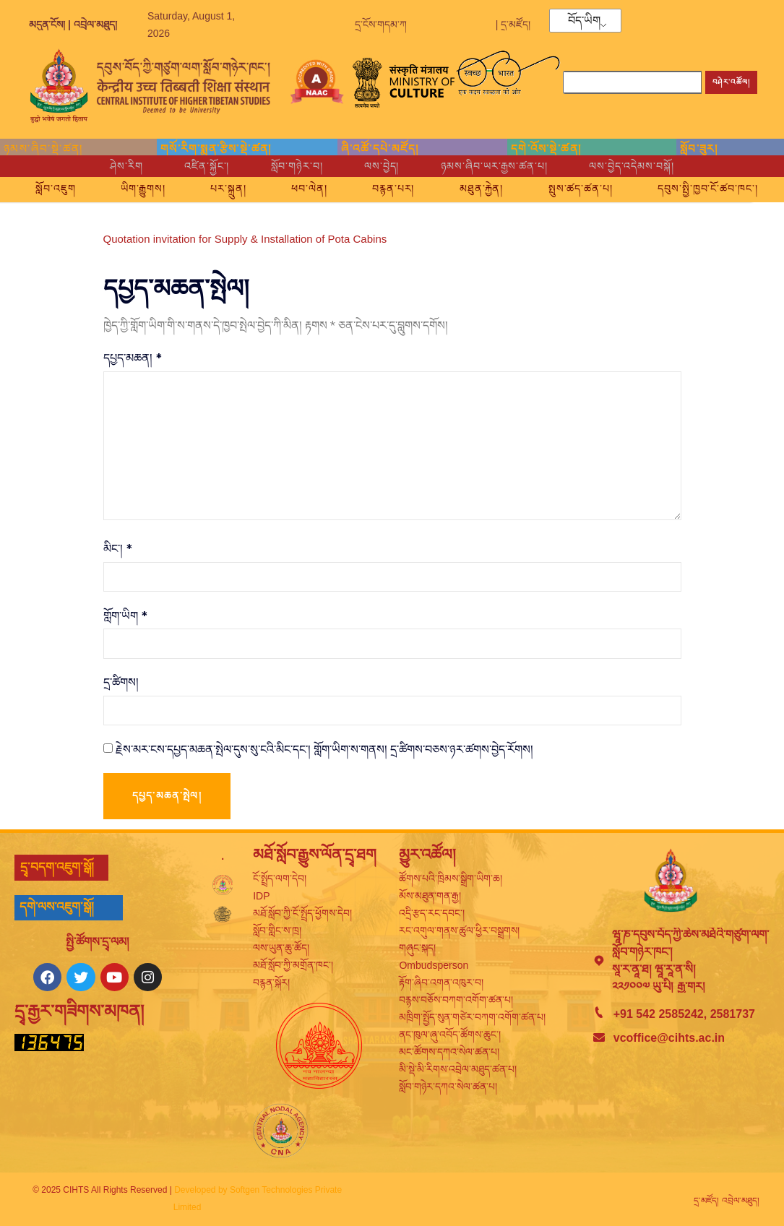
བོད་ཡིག (584, 21)
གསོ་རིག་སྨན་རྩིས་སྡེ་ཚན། (216, 148)
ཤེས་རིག (104, 166)
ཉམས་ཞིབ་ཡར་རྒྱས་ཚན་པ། (504, 166)
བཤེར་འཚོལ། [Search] (731, 82)
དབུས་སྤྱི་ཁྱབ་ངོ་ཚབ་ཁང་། (398, 203)
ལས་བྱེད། (381, 166)
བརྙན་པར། (476, 186)
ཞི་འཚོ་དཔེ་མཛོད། (380, 148)
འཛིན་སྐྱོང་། (190, 166)
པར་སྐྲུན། (293, 186)
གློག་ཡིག (125, 618)
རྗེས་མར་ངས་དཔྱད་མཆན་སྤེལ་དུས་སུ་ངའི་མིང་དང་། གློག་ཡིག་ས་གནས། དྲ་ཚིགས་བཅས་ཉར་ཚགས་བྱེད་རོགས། (324, 753)
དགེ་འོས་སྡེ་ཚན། (546, 148)
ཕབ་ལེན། (383, 186)
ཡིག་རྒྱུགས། (198, 186)
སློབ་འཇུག (100, 186)
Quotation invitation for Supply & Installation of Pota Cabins (245, 239)
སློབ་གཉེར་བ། (289, 166)
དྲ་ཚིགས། (121, 686)
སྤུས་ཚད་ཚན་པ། (682, 186)
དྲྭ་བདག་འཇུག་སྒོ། (57, 872)
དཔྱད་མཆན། (132, 357)
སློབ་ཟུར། (699, 148)
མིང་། (117, 551)
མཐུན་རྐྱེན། (573, 186)
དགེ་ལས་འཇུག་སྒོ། (57, 912)
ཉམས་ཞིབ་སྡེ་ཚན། (43, 148)
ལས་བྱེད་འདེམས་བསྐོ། (652, 166)
